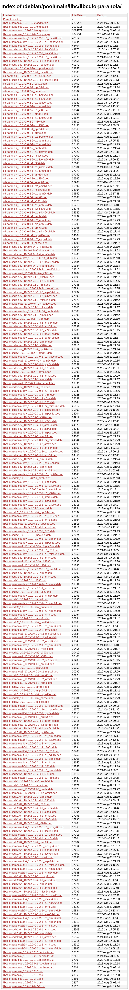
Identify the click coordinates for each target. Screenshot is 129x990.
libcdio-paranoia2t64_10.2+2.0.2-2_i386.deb (29, 766)
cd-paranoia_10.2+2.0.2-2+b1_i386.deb (26, 110)
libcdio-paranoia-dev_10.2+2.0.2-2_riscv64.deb (30, 53)
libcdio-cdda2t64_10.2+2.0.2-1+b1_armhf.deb (29, 937)
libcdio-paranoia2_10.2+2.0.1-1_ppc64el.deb (29, 523)
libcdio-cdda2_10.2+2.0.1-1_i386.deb (24, 580)
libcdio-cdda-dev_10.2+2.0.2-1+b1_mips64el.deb (31, 409)
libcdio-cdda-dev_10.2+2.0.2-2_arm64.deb (28, 459)
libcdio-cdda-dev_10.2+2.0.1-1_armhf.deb (27, 466)
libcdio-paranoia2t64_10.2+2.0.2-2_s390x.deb (30, 747)
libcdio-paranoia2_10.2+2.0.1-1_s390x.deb (28, 656)
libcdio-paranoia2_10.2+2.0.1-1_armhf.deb (28, 789)
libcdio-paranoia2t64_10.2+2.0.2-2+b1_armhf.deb (32, 940)
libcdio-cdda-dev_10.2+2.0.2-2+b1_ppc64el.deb (31, 334)
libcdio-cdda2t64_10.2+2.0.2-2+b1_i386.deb (28, 774)
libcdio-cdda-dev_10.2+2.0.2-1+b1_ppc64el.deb (31, 364)
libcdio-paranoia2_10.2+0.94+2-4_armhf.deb (29, 383)
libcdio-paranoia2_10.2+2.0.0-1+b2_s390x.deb (30, 660)
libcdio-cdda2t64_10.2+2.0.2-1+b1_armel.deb (29, 815)
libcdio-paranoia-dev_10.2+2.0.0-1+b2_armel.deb (32, 584)
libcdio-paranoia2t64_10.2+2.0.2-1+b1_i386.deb (31, 777)
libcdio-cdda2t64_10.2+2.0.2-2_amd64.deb (28, 842)
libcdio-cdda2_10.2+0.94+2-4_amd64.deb (27, 353)
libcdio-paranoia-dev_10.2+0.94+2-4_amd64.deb (31, 269)
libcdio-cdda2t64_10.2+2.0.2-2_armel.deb (27, 796)
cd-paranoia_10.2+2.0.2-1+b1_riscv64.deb (28, 167)
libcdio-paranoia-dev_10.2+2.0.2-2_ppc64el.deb (31, 463)
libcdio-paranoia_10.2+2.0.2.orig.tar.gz (25, 23)
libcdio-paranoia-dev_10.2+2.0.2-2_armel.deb (29, 743)
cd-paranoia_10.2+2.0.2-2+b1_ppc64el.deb (28, 68)
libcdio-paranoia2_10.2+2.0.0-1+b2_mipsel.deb (30, 671)
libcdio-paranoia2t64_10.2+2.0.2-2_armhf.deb (29, 944)
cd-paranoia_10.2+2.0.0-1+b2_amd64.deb (27, 186)
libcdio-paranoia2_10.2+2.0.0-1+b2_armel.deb (30, 679)
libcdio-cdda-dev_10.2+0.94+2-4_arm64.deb (29, 254)
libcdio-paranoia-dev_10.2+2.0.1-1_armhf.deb (29, 614)
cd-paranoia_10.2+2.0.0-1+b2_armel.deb (27, 144)
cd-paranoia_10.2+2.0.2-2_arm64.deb (25, 197)
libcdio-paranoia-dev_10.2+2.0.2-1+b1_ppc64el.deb (33, 474)
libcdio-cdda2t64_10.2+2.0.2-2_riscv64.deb (28, 857)
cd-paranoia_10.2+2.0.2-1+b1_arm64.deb (27, 205)
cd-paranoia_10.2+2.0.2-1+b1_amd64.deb (27, 117)
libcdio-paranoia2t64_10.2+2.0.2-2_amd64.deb (30, 872)
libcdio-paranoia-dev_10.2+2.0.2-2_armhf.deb (29, 762)
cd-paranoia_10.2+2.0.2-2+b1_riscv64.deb (28, 151)
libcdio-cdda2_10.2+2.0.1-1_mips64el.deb (27, 690)
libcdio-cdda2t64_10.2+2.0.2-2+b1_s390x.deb (30, 812)
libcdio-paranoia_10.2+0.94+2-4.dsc (24, 986)
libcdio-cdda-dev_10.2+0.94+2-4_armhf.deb (28, 265)
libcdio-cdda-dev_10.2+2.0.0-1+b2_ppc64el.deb (31, 262)
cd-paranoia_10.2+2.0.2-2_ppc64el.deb (26, 87)
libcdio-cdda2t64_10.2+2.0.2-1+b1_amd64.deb (30, 838)
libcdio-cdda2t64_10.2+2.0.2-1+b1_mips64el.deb (31, 914)
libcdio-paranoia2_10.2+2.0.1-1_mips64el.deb (29, 637)
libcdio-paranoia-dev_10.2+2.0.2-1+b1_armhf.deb (32, 770)
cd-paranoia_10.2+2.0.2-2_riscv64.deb (25, 155)
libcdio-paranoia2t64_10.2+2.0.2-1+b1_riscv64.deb (32, 903)
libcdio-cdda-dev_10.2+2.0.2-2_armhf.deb (27, 573)
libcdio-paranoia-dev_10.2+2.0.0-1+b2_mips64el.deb (34, 406)
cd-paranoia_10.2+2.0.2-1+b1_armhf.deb (27, 170)
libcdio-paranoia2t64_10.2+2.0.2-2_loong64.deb (31, 846)
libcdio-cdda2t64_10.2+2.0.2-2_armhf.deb (27, 933)
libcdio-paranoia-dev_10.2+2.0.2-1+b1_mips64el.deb (34, 554)
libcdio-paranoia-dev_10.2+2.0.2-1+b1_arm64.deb (32, 645)
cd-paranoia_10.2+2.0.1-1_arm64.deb (25, 227)
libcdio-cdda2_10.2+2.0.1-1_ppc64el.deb (27, 535)
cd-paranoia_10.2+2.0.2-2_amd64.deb (25, 114)
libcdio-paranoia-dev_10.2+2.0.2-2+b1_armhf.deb (32, 736)
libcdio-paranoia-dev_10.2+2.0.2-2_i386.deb (29, 531)
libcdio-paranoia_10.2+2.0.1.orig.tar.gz (25, 26)
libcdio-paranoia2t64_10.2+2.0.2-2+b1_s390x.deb (32, 739)
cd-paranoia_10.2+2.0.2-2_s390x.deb (25, 83)
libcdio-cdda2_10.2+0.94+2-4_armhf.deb (26, 478)
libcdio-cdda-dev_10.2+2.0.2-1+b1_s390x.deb (30, 428)
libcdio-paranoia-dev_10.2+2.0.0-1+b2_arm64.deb (32, 538)
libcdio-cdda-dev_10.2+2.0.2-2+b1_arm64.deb (30, 455)
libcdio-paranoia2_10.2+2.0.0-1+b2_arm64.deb (30, 724)
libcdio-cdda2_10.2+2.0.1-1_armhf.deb (25, 785)
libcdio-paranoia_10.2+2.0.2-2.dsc (23, 971)
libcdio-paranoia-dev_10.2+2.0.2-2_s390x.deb (30, 500)
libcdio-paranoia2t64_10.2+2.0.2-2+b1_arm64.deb (32, 918)
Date (100, 15)
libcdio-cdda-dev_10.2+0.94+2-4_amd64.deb (29, 250)
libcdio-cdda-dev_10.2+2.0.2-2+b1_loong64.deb (31, 61)
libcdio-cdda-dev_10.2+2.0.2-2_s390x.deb (27, 417)
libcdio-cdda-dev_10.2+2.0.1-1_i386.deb (26, 284)
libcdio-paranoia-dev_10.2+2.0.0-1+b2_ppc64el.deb (33, 356)
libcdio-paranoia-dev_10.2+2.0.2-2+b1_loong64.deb (33, 42)
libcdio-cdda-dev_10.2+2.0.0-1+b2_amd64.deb (30, 322)
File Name (9, 15)
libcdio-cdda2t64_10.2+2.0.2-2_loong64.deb (28, 876)
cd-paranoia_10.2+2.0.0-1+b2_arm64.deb (27, 224)
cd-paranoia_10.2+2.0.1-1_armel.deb (24, 133)
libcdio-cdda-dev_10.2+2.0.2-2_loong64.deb (28, 64)
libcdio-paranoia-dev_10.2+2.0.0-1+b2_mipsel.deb (32, 440)
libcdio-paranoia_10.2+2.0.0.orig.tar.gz (25, 30)
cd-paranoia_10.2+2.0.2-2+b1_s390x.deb (27, 76)
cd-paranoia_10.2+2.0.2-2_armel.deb (24, 91)
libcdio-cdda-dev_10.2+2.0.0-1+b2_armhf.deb (29, 444)
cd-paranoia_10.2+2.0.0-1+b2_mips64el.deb (29, 231)
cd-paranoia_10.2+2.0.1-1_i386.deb (24, 163)
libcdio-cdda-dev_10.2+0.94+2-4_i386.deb (27, 246)
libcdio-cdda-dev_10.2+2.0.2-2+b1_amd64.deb (30, 425)
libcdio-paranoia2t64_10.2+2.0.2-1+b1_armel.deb (32, 910)
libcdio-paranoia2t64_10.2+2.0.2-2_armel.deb (29, 906)
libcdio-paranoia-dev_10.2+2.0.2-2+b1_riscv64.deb (32, 38)
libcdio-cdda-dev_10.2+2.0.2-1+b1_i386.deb (28, 402)
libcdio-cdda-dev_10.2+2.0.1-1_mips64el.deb (29, 300)
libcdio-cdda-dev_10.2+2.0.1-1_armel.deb (27, 379)
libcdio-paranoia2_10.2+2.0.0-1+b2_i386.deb (29, 561)
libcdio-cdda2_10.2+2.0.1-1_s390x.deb (25, 667)
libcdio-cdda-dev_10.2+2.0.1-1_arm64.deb (28, 341)
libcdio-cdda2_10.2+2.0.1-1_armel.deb (25, 599)
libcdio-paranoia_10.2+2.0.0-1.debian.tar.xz (28, 967)
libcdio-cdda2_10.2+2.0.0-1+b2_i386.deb (27, 592)
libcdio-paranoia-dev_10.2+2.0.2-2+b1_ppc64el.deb (33, 451)
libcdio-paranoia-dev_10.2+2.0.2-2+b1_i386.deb (31, 516)
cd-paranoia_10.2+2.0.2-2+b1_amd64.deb (27, 102)
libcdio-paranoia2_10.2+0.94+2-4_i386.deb (28, 273)
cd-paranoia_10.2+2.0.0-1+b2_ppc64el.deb (28, 136)
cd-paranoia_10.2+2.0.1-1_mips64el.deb (26, 235)
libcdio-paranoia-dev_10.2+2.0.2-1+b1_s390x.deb (32, 504)
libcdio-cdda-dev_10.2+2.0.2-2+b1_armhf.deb (29, 557)
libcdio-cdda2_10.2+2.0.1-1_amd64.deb (26, 618)
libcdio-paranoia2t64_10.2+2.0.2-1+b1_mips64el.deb (34, 865)
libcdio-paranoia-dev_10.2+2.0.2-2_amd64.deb (30, 595)
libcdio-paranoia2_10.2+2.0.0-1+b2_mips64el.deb (32, 633)
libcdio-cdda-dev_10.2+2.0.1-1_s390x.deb (27, 345)
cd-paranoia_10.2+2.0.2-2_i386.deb (24, 121)
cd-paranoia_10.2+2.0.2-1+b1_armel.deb (27, 106)
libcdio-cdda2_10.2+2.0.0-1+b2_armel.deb (28, 607)
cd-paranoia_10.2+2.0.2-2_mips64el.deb (26, 189)
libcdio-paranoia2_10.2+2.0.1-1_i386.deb (27, 565)
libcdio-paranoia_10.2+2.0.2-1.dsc (23, 978)
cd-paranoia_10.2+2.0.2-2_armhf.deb (25, 148)
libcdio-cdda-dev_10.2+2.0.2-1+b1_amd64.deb (30, 447)
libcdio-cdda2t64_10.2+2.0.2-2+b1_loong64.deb (31, 850)
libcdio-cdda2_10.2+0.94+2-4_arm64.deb (27, 372)
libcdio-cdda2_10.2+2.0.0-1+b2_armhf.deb (28, 781)
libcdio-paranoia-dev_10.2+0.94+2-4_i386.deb (30, 258)
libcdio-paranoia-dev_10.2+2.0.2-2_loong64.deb (31, 45)
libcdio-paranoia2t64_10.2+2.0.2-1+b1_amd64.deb (32, 868)
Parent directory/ (12, 19)
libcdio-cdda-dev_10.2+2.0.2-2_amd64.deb (28, 436)
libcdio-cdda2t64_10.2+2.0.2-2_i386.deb (26, 804)
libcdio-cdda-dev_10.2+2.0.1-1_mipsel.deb (28, 307)
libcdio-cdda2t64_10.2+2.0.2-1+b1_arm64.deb (30, 887)
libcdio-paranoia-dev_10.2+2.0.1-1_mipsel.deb (30, 432)
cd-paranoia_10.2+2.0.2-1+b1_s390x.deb (27, 98)
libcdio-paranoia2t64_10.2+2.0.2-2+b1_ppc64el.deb (33, 705)
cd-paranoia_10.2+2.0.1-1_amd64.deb (25, 174)
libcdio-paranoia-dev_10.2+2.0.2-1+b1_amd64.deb (32, 603)
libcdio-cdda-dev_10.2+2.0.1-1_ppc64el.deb (28, 277)
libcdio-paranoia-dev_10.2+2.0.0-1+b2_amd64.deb (32, 489)
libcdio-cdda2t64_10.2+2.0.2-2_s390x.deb (27, 823)
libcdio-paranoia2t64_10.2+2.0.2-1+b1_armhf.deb (32, 948)
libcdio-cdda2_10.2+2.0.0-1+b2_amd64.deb (28, 622)
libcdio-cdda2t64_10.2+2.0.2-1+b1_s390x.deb (30, 819)
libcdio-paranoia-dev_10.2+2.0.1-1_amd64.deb (30, 497)
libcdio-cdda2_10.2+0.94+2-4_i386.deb (26, 318)
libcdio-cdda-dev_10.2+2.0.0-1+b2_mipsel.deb (30, 296)
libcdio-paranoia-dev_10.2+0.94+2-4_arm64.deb (31, 288)
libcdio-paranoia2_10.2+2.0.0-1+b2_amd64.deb (30, 641)
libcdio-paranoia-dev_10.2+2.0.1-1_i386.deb (29, 394)
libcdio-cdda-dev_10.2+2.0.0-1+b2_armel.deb (29, 375)
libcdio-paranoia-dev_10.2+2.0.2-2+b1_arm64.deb (32, 626)
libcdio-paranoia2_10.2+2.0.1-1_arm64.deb (28, 717)
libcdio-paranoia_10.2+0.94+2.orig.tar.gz (26, 34)
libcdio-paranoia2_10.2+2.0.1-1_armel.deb (28, 682)
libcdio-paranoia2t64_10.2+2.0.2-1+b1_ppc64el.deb (33, 709)
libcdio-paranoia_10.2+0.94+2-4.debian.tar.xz (29, 963)
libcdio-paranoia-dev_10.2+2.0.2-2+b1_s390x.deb (32, 493)
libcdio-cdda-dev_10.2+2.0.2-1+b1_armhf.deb (29, 576)
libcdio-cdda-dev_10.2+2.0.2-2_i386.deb (26, 387)
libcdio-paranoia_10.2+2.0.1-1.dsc (23, 975)
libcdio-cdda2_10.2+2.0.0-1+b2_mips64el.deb (29, 694)
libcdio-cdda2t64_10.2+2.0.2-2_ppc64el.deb (28, 732)
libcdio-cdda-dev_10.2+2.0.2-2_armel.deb (27, 508)
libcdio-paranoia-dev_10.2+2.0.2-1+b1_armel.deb (32, 758)
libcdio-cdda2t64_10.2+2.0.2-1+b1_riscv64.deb (30, 853)
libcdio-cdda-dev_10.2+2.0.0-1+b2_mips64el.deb (31, 292)
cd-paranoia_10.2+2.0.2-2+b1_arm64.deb (27, 193)
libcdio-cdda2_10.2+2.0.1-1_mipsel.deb (26, 701)
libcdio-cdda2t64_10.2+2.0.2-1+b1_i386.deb (28, 800)
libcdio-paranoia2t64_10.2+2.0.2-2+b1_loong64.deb (33, 827)
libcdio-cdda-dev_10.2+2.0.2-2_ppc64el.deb (28, 349)
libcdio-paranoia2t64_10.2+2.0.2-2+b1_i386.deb (31, 751)
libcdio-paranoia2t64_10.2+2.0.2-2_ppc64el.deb (31, 713)
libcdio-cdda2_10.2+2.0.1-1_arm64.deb (26, 686)
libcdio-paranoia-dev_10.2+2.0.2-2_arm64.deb (30, 629)
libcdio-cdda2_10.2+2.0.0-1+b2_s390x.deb (28, 652)
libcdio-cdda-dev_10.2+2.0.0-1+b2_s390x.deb (30, 330)
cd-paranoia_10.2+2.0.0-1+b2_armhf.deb (27, 220)
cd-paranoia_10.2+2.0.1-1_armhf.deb (25, 216)
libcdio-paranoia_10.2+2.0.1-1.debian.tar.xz (28, 959)
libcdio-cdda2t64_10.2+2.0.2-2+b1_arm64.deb (30, 880)
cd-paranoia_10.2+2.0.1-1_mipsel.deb (25, 243)
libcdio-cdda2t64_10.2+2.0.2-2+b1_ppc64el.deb (31, 720)
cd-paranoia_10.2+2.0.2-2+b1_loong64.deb (28, 159)
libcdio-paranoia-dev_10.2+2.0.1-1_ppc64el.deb (31, 337)
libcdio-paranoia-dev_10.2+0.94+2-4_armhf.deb (31, 311)
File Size (77, 15)
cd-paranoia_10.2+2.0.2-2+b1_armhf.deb (27, 140)
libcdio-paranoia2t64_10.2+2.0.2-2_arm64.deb (30, 925)
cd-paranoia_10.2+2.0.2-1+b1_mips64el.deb (29, 212)
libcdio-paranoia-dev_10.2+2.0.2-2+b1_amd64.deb (32, 569)
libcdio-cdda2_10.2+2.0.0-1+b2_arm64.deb (28, 675)
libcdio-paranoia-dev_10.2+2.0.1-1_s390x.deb (30, 482)
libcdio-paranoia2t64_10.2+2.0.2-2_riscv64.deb (30, 899)
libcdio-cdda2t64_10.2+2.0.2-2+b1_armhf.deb (29, 929)
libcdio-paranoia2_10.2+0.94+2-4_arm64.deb (29, 360)
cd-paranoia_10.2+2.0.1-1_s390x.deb (25, 201)
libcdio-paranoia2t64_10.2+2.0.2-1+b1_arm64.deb (32, 921)
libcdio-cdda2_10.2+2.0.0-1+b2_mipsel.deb (28, 698)
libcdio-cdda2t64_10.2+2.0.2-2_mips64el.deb (29, 891)
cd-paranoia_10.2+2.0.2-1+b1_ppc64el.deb (28, 95)
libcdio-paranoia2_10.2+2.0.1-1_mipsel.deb (28, 648)
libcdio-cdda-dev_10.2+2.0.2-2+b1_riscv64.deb (30, 49)
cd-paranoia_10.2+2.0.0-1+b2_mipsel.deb (27, 239)
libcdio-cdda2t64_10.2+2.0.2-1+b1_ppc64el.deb (31, 728)
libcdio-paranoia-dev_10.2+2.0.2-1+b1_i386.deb (31, 550)
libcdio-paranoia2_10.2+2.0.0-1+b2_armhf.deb (30, 793)
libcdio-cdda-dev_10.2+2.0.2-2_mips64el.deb (29, 398)
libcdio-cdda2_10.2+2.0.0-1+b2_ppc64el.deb (29, 512)
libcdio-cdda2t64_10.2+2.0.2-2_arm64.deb (28, 884)
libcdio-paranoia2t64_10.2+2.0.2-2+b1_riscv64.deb (32, 895)
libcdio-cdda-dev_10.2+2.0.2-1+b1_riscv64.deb (30, 80)
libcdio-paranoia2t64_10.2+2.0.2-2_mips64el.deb (31, 861)
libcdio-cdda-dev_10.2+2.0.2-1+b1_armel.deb (29, 527)
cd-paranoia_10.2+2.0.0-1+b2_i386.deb (26, 178)
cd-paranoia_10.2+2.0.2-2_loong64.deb (26, 182)
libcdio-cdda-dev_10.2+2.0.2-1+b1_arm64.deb (30, 470)
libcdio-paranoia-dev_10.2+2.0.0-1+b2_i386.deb (31, 390)
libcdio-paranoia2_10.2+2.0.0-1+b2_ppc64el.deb (31, 546)
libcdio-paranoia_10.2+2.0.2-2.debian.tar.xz (28, 952)
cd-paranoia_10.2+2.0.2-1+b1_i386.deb (26, 125)
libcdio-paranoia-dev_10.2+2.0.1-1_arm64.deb (30, 519)
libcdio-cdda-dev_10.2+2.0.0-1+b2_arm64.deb (30, 326)
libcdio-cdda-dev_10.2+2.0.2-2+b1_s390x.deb (30, 421)
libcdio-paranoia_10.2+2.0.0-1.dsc (23, 982)
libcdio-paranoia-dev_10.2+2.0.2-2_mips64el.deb (31, 542)
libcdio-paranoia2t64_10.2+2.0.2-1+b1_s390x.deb (32, 755)
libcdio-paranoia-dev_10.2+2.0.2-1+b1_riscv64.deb (32, 57)
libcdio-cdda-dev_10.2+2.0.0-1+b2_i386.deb (28, 281)
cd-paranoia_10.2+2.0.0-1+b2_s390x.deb (27, 208)
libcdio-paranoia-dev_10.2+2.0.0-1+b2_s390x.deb (32, 485)
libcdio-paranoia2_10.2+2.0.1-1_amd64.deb (28, 664)
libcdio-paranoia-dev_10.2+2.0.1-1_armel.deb (29, 588)
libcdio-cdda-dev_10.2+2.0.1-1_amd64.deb (28, 315)
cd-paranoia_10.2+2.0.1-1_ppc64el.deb (26, 129)
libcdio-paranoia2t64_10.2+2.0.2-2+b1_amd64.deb (32, 834)
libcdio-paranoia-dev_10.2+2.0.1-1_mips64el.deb (31, 413)
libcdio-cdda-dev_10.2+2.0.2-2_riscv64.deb (28, 72)
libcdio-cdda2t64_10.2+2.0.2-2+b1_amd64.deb (30, 808)
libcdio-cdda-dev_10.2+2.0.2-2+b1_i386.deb (28, 368)
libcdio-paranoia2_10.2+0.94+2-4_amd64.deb (29, 303)
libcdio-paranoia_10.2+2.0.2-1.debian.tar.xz (28, 956)
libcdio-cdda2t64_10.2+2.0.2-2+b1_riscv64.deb (30, 831)
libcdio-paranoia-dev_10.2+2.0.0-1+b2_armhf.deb (32, 611)
